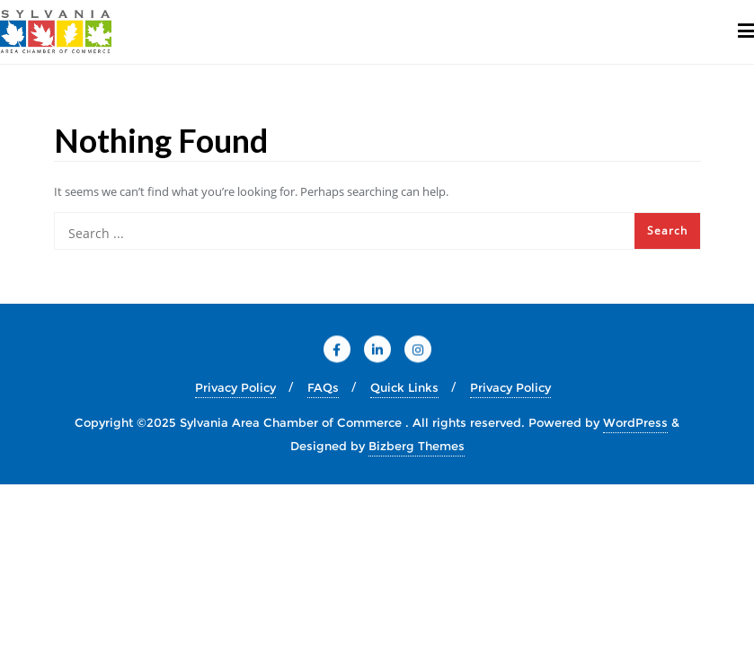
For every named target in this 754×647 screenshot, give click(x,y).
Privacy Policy (235, 387)
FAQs (323, 387)
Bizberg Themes (416, 446)
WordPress (635, 422)
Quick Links (404, 387)
